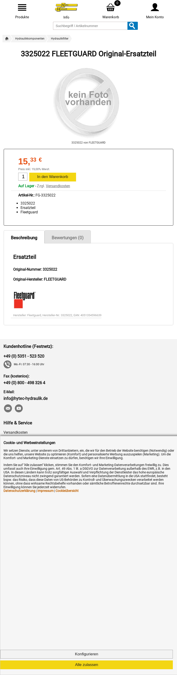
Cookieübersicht (67, 491)
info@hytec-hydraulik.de (25, 398)
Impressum (45, 491)
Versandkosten (58, 186)
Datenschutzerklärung (19, 491)
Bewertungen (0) (68, 237)
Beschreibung (24, 237)
